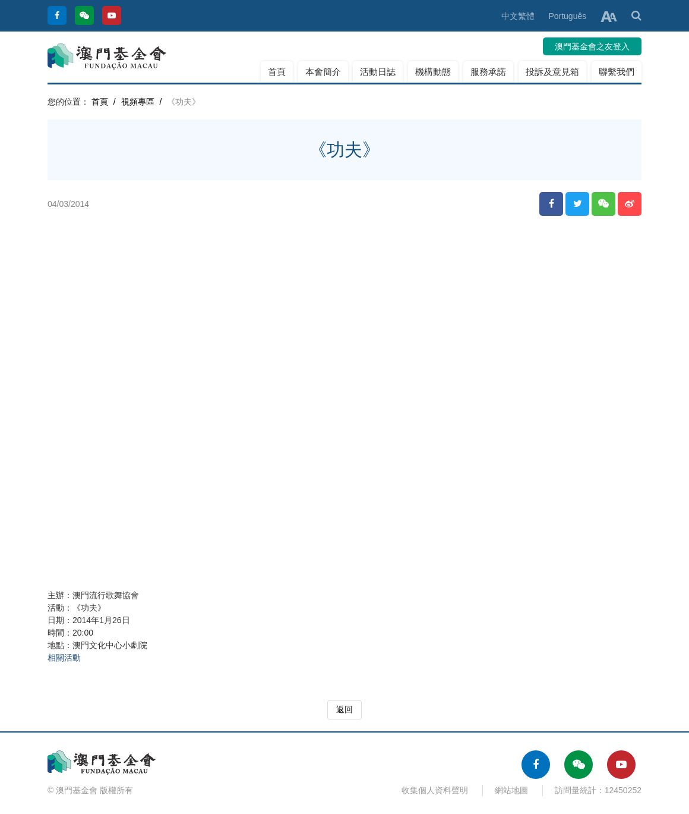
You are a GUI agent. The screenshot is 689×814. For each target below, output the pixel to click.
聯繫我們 (616, 72)
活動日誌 (378, 72)
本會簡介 (323, 72)
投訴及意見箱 (552, 72)
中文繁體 (518, 16)
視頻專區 (137, 101)
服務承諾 (488, 72)
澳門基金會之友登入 (592, 46)
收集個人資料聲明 (435, 790)
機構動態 (433, 72)
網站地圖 (511, 790)
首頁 (277, 72)
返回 (344, 709)
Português (567, 16)
